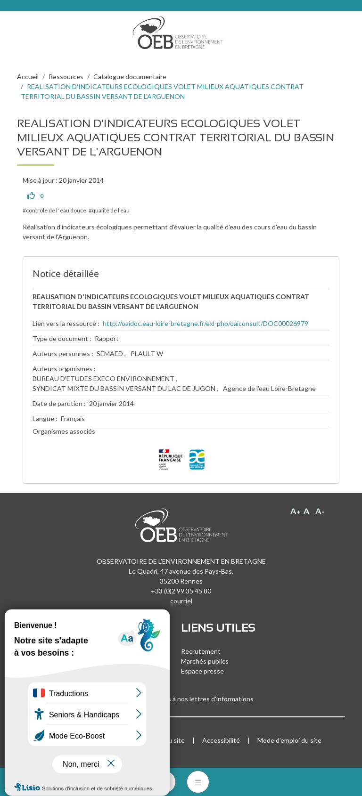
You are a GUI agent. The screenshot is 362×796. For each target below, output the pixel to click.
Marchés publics (205, 661)
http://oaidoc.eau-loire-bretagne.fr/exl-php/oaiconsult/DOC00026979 (205, 323)
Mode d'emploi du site (289, 740)
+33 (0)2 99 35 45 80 (181, 591)
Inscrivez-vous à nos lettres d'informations (181, 699)
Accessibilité (221, 740)
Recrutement (201, 651)
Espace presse (202, 671)
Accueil (28, 77)
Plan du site (167, 740)
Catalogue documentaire (129, 77)
